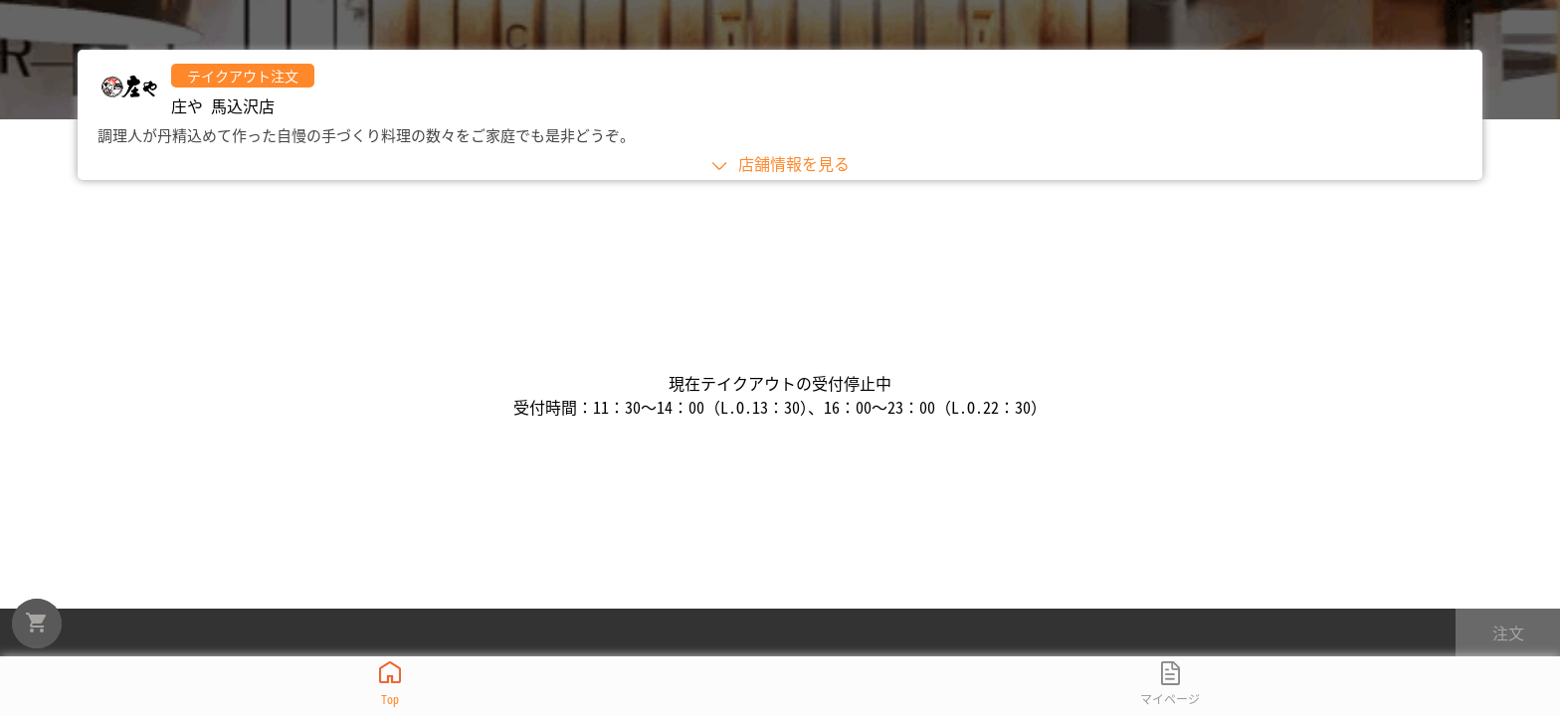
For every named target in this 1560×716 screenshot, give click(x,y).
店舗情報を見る (780, 163)
